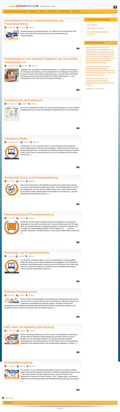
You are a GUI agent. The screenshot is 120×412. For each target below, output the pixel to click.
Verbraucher (76, 11)
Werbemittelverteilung (18, 362)
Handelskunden (64, 11)
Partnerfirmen (52, 11)
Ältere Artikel (9, 398)
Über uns (42, 11)
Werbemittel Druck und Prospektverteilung (31, 177)
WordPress (60, 408)
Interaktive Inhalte (15, 138)
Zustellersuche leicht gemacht (23, 100)
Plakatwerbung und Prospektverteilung (29, 214)
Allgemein (32, 27)
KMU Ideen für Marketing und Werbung (29, 327)
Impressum (8, 402)
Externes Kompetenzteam (20, 291)
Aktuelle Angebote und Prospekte (16, 11)
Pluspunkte (33, 11)
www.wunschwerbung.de (94, 75)
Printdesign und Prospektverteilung (26, 252)
